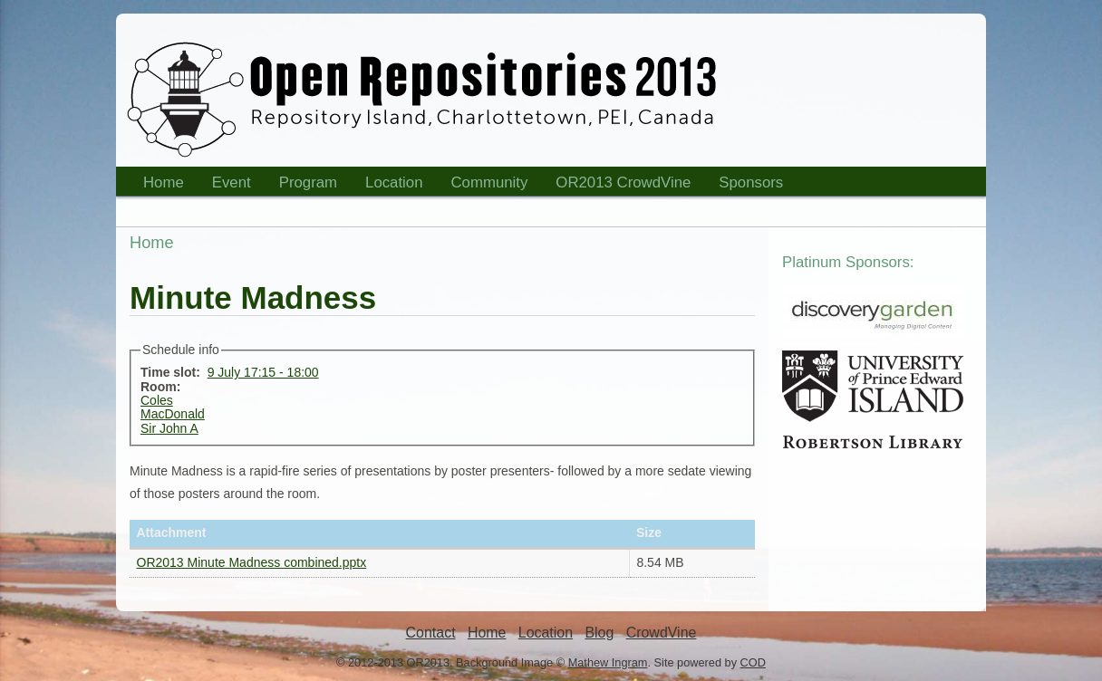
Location (388, 185)
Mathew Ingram (608, 662)
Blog (599, 632)
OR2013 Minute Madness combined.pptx (252, 562)
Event (225, 185)
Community (489, 182)
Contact (431, 632)
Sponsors (745, 185)
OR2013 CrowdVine (623, 182)
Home (158, 185)
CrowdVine (661, 632)
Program (303, 185)
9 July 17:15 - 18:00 (263, 372)
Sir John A (169, 428)
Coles (156, 400)
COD (753, 662)
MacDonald (172, 414)
